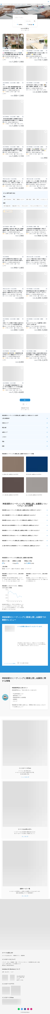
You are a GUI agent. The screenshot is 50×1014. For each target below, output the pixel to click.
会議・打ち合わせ (7, 199)
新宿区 (19, 4)
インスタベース (4, 4)
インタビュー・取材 (45, 199)
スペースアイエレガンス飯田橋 (9, 663)
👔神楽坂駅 (24, 4)
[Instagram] (28, 1009)
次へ (25, 400)
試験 (34, 199)
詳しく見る (25, 836)
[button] (25, 419)
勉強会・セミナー (20, 199)
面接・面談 (28, 199)
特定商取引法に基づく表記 (34, 962)
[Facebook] (25, 1009)
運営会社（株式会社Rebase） (8, 965)
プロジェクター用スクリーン (36, 205)
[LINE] (19, 1009)
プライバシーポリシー (23, 962)
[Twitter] (22, 1009)
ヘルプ (12, 971)
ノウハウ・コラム (6, 962)
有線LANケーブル (16, 205)
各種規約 (12, 962)
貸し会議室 (11, 4)
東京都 (15, 4)
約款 (16, 962)
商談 (14, 199)
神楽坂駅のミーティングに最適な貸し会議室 (35, 4)
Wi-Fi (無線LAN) (7, 205)
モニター (46, 205)
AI (22, 50)
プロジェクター (25, 205)
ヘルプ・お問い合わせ (6, 963)
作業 (38, 199)
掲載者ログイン (16, 955)
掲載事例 (23, 955)
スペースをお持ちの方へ (7, 955)
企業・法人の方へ (6, 971)
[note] (31, 1009)
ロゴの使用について (16, 963)
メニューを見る (25, 777)
